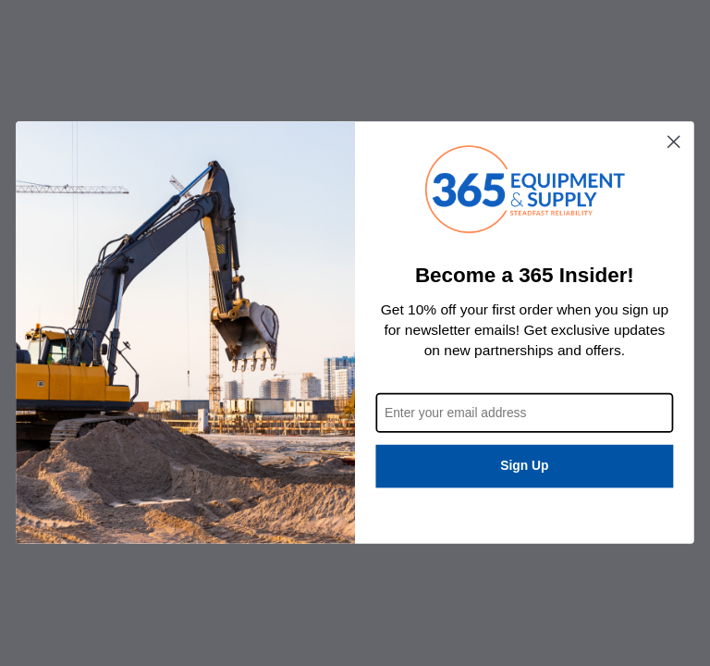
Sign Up (524, 467)
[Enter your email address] (524, 413)
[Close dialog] (674, 141)
